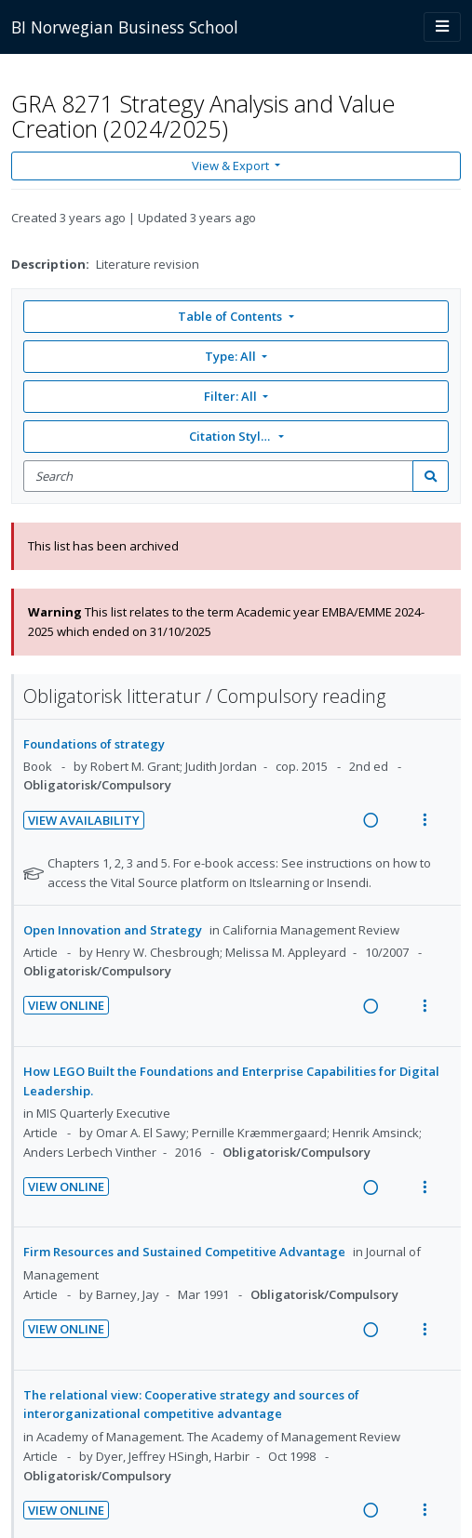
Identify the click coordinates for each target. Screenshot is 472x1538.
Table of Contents (231, 316)
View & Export (232, 165)
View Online (66, 1005)
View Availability (84, 820)
